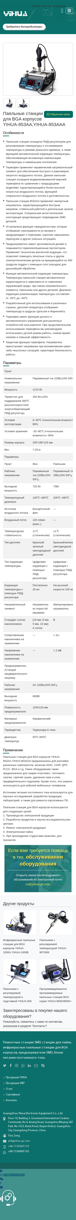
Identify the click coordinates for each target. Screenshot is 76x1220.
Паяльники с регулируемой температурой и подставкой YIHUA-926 (17, 995)
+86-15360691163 (18, 1146)
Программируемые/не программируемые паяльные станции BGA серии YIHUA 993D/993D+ (55, 995)
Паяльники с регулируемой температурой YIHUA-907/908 (53, 946)
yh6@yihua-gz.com (19, 1141)
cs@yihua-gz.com (38, 884)
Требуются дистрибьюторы (24, 26)
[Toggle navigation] (69, 10)
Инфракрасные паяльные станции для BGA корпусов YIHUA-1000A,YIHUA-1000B (19, 946)
